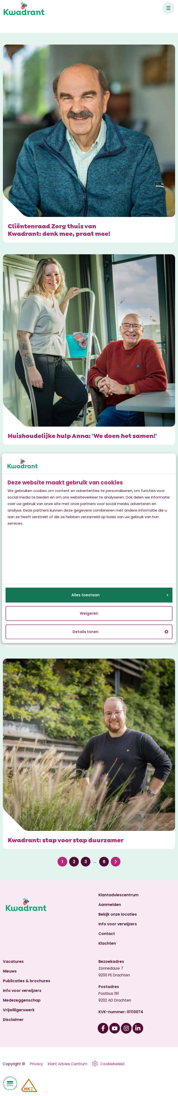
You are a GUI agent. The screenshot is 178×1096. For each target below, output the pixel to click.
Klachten (107, 943)
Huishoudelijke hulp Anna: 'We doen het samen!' (82, 435)
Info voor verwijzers (117, 924)
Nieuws (10, 971)
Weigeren (89, 613)
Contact (106, 933)
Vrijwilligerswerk (19, 1009)
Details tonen (121, 631)
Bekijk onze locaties (117, 914)
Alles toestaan (120, 595)
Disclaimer (13, 1019)
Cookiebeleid (112, 1063)
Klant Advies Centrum (67, 1063)
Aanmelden (109, 904)
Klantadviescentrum (118, 894)
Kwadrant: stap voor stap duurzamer (66, 839)
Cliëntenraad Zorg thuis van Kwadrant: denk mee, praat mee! (59, 229)
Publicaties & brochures (26, 980)
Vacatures (13, 961)
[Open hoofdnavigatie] (168, 8)
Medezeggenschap (22, 1000)
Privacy (36, 1063)
